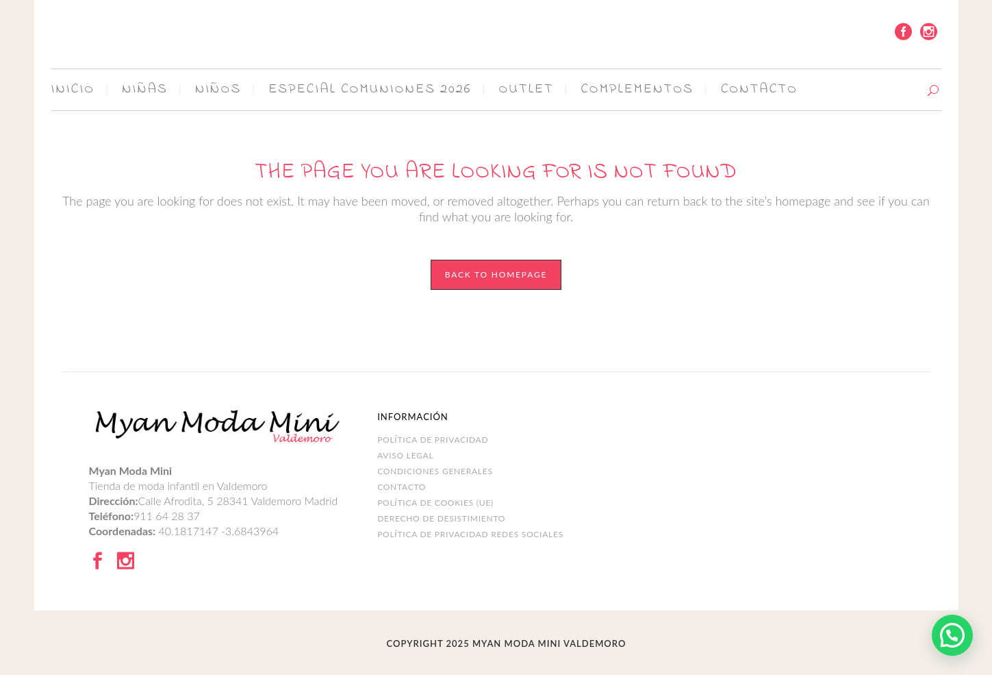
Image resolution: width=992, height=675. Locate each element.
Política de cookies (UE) (435, 503)
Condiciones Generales (435, 471)
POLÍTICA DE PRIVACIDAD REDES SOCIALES (470, 534)
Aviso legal (405, 455)
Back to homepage (496, 274)
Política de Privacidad (432, 439)
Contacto (401, 487)
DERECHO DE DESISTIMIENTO (441, 518)
